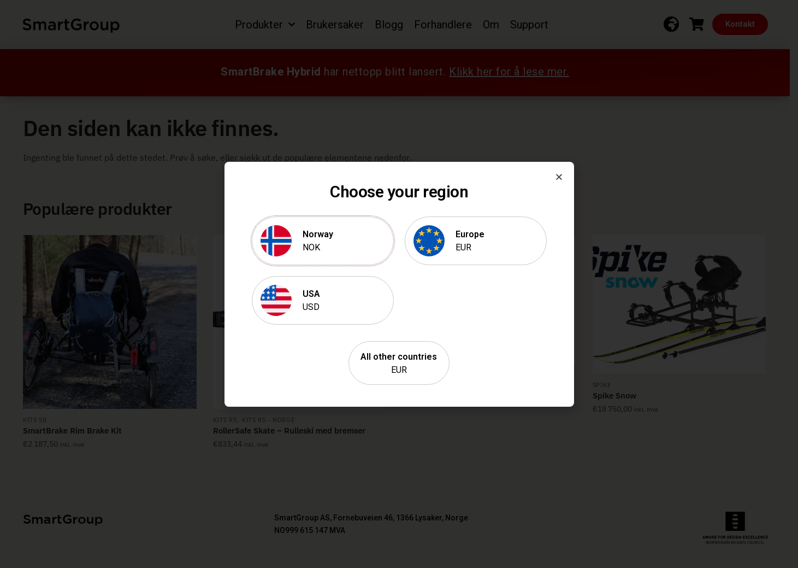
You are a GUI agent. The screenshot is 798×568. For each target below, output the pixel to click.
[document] (399, 284)
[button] (559, 177)
